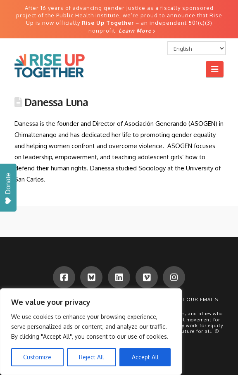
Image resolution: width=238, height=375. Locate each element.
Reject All (91, 357)
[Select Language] (196, 48)
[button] (215, 69)
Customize (37, 357)
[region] (91, 331)
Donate (8, 189)
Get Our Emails (196, 299)
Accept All (145, 357)
